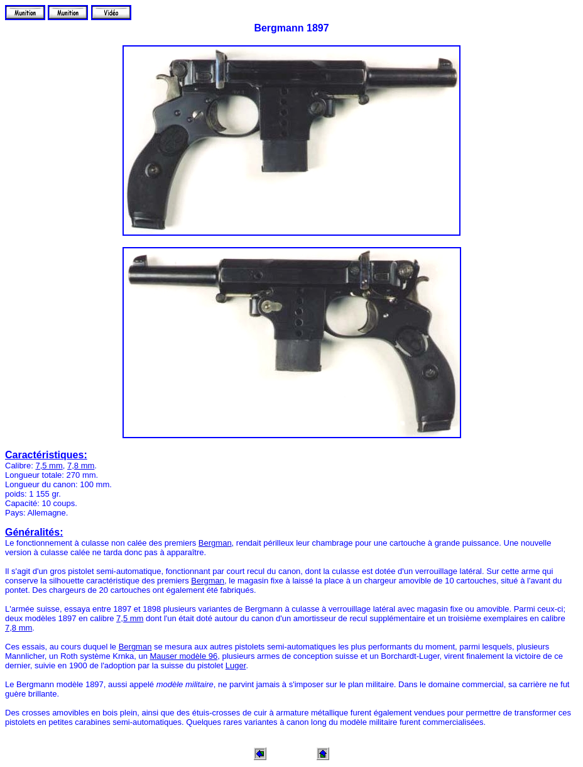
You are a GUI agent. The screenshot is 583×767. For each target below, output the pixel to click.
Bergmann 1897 (291, 28)
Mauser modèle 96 (184, 656)
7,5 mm (48, 465)
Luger (236, 665)
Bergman (215, 543)
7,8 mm (80, 465)
